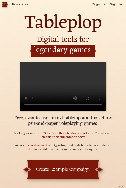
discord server (35, 145)
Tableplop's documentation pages (62, 137)
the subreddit (38, 149)
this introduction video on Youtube (83, 133)
